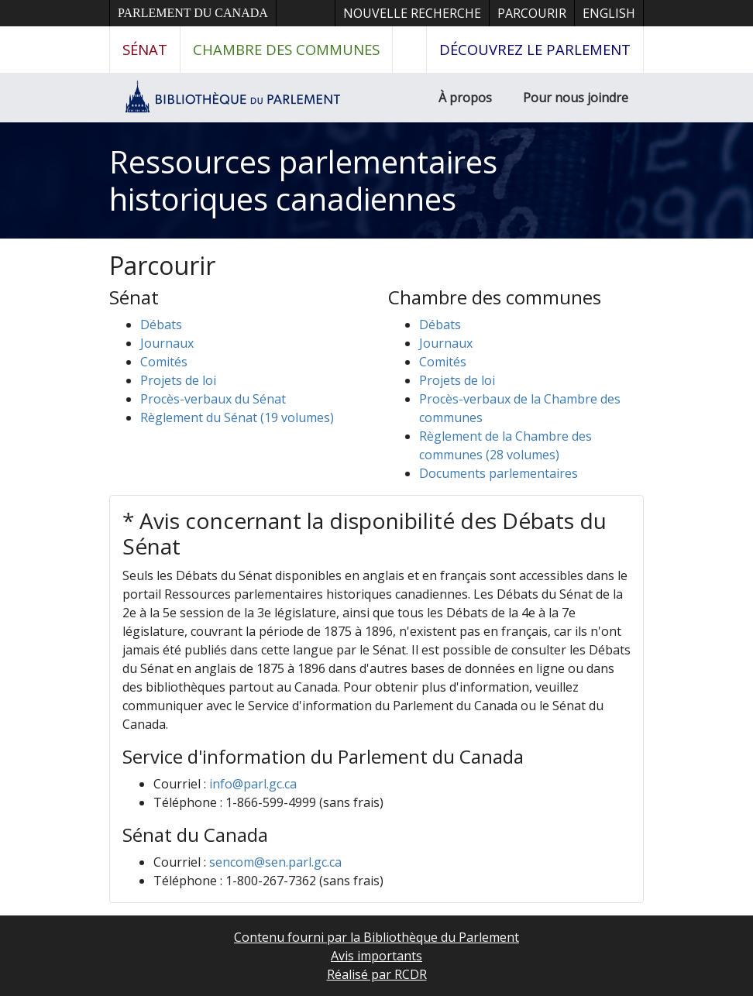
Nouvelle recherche (412, 13)
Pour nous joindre (575, 97)
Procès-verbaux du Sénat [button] (213, 398)
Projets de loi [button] (178, 380)
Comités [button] (163, 361)
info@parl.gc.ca (253, 783)
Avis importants (376, 955)
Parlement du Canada (193, 12)
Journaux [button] (167, 343)
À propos (465, 97)
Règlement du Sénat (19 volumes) (237, 417)
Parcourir (531, 13)
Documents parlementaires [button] (498, 473)
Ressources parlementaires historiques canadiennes (303, 180)
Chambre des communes (286, 49)
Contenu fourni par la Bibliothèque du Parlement (376, 937)
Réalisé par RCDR (377, 974)
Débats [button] (161, 324)
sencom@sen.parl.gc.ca (275, 862)
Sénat (144, 49)
